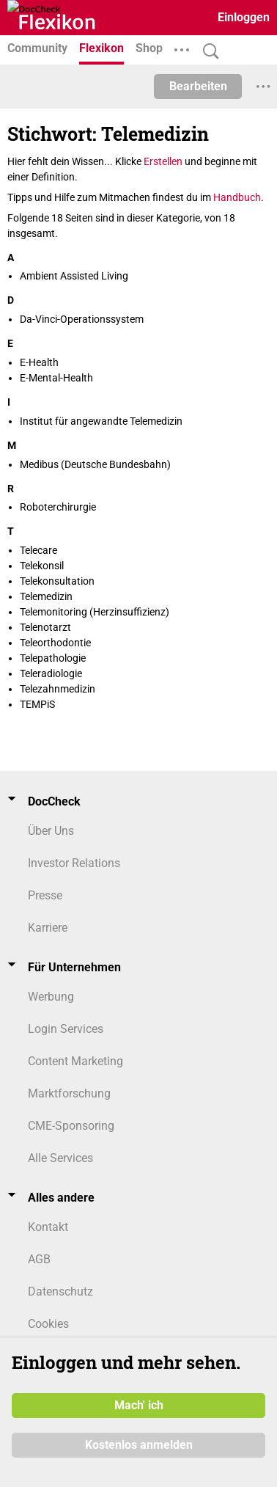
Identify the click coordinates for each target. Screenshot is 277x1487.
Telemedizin (46, 596)
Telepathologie (53, 658)
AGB (39, 1259)
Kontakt (48, 1227)
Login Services (65, 1029)
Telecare (38, 550)
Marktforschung (69, 1093)
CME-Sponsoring (71, 1126)
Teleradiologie (51, 673)
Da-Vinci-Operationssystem (82, 319)
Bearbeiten (198, 86)
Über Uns (51, 831)
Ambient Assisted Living (74, 276)
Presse (45, 895)
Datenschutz (60, 1291)
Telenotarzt (45, 627)
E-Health (39, 362)
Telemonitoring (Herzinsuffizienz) (94, 612)
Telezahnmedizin (57, 689)
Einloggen (244, 17)
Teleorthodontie (55, 642)
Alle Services (60, 1158)
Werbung (51, 997)
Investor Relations (74, 863)
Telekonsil (42, 565)
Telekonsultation (57, 581)
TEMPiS (37, 704)
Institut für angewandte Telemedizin (101, 421)
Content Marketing (75, 1061)
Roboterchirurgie (58, 507)
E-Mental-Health (56, 378)
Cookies (48, 1324)
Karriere (47, 928)
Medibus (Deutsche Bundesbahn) (95, 464)
